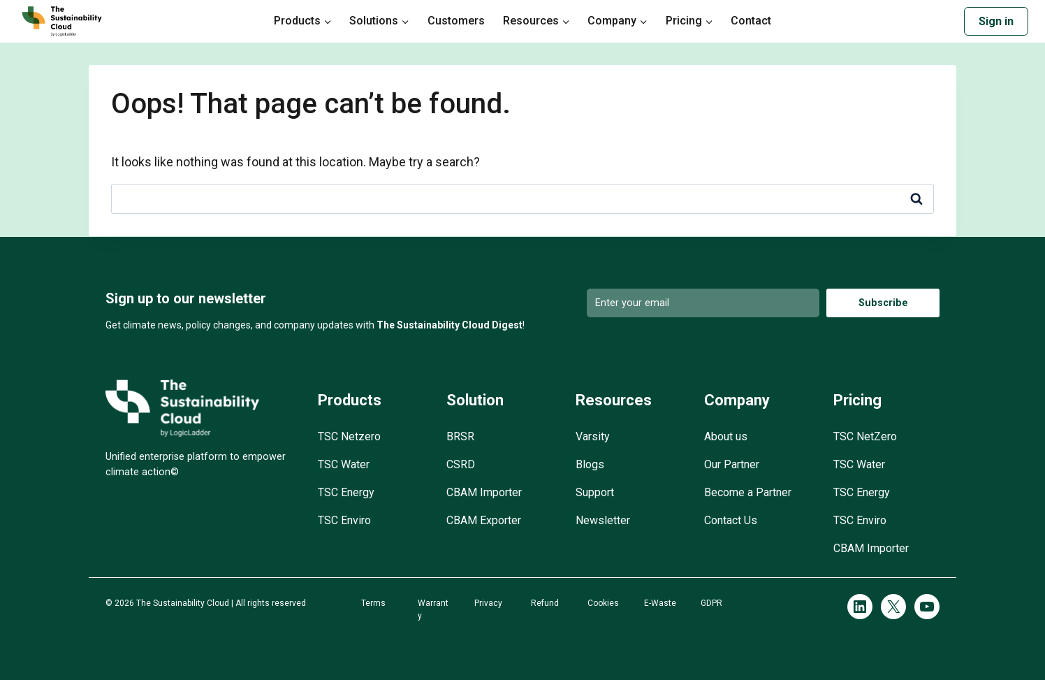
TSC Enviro (344, 520)
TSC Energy (346, 492)
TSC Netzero (349, 436)
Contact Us (730, 520)
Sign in (996, 21)
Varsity (593, 436)
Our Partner (731, 464)
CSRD (460, 464)
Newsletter (603, 520)
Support (595, 492)
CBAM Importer (484, 492)
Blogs (590, 464)
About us (725, 436)
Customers (456, 20)
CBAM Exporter (483, 520)
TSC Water (344, 464)
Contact (751, 20)
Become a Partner (747, 492)
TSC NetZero (865, 436)
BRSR (460, 436)
